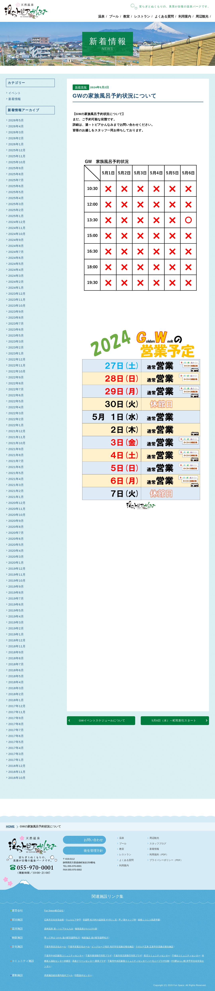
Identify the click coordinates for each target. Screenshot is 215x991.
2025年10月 (17, 162)
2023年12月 (17, 293)
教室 (126, 16)
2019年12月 (17, 568)
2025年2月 (16, 210)
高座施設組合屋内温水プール (58, 975)
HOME (10, 826)
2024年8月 (16, 245)
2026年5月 (16, 120)
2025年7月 (16, 180)
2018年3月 (16, 688)
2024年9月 (16, 239)
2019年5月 (16, 610)
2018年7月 (16, 664)
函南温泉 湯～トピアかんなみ (58, 928)
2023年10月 (17, 305)
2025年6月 (16, 186)
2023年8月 (16, 317)
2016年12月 (17, 765)
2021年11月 (17, 437)
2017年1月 (16, 759)
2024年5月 (16, 263)
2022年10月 (17, 371)
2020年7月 (16, 532)
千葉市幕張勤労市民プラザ (98, 955)
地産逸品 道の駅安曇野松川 (95, 937)
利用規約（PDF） (159, 854)
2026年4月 (16, 126)
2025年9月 (16, 168)
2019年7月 (16, 598)
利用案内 (184, 16)
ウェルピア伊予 (73, 919)
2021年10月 (17, 443)
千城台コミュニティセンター (186, 955)
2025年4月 (16, 198)
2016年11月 (17, 771)
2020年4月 (16, 550)
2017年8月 (16, 724)
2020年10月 (17, 514)
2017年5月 (16, 742)
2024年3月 (16, 275)
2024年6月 (16, 257)
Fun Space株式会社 (54, 910)
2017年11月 (17, 712)
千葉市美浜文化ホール (55, 946)
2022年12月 (17, 359)
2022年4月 (16, 407)
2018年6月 (16, 670)
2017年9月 (16, 718)
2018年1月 (16, 700)
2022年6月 (16, 395)
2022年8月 (16, 383)
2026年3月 (16, 132)
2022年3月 (16, 413)
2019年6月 (16, 604)
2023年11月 (17, 299)
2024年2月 (16, 281)
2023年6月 (16, 329)
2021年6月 (16, 467)
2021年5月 (16, 473)
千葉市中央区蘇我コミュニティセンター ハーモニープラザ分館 (138, 961)
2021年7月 (16, 461)
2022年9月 (16, 377)
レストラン (142, 16)
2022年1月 (16, 425)
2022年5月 (16, 401)
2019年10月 (17, 580)
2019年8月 (16, 592)
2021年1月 (16, 496)
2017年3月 (16, 754)
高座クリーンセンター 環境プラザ (89, 961)
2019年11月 (17, 574)
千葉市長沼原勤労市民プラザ (127, 955)
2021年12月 (17, 431)
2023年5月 (16, 335)
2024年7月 (16, 251)
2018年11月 (17, 646)
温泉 (101, 16)
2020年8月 (16, 526)
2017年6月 (16, 736)
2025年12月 (17, 150)
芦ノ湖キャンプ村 (127, 919)
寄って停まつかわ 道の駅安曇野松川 (62, 937)
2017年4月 (16, 748)
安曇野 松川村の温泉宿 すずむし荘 (100, 919)
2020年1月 (16, 562)
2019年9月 (16, 586)
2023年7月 (16, 323)
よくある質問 (164, 16)
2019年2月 (16, 628)
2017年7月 (16, 730)
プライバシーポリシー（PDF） (166, 860)
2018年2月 (16, 694)
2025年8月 (16, 174)
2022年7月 (16, 389)
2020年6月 (16, 538)
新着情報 (81, 87)
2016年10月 (17, 777)
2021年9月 (16, 449)
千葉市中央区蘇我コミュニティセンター (64, 955)
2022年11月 (17, 365)
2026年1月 (16, 144)
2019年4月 (16, 616)
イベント (14, 93)
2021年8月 (16, 455)
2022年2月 (16, 419)
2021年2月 (16, 491)
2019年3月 (16, 622)
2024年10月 (17, 233)
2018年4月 (16, 682)
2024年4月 (16, 269)
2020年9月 (16, 520)
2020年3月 (16, 556)
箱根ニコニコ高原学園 (149, 919)
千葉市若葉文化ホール (79, 946)
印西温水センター (83, 975)
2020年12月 (17, 502)
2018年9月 (16, 652)
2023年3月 (16, 341)
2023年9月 (16, 311)
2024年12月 (17, 222)
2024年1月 (16, 287)
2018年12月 (17, 640)
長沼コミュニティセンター (157, 955)
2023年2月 (16, 347)
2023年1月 (16, 353)
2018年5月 (16, 676)
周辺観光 (202, 16)
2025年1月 (16, 216)
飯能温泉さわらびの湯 (86, 928)
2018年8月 (16, 658)
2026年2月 (16, 138)
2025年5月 (16, 192)
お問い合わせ (93, 840)
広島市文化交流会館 (54, 919)
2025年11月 (17, 156)
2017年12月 (17, 706)
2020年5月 (16, 544)
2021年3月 (16, 485)
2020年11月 (17, 508)
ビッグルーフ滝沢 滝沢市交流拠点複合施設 (113, 946)
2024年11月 (17, 228)
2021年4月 (16, 479)
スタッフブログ (158, 843)
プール (114, 16)
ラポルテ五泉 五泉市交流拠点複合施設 (154, 946)
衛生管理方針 (93, 850)
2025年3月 (16, 204)
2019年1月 (16, 634)
